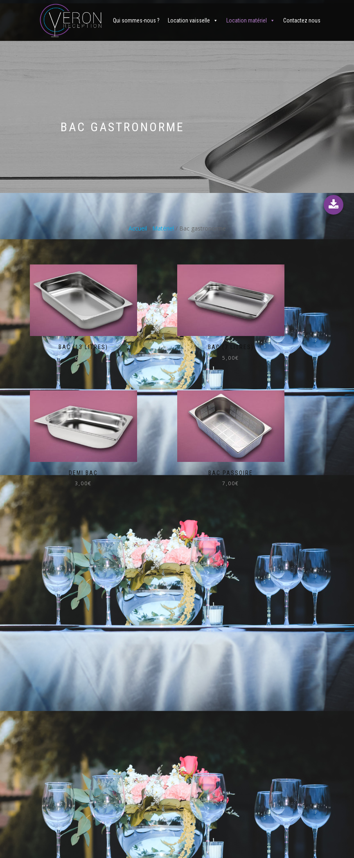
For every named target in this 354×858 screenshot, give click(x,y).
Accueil (138, 228)
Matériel (163, 228)
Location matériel (246, 20)
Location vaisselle (189, 20)
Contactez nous (301, 20)
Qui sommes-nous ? (136, 20)
